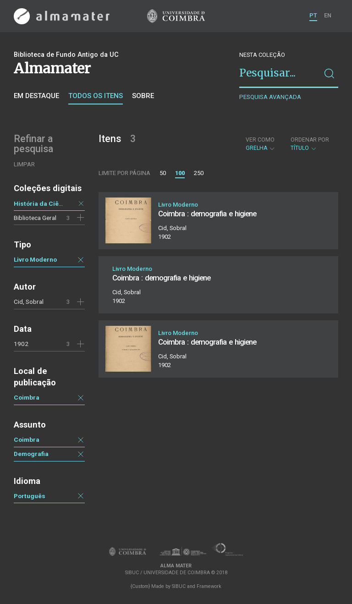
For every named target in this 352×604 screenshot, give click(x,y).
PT (313, 15)
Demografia (31, 453)
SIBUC (179, 586)
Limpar (24, 164)
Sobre (143, 96)
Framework (209, 586)
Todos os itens (95, 96)
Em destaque (36, 96)
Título (310, 144)
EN (327, 15)
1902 (21, 343)
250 (199, 173)
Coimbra (26, 397)
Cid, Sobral (29, 301)
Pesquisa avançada (270, 96)
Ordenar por (310, 140)
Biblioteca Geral (35, 217)
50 (163, 173)
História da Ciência (43, 203)
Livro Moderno (35, 259)
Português (29, 496)
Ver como (260, 140)
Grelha (260, 144)
